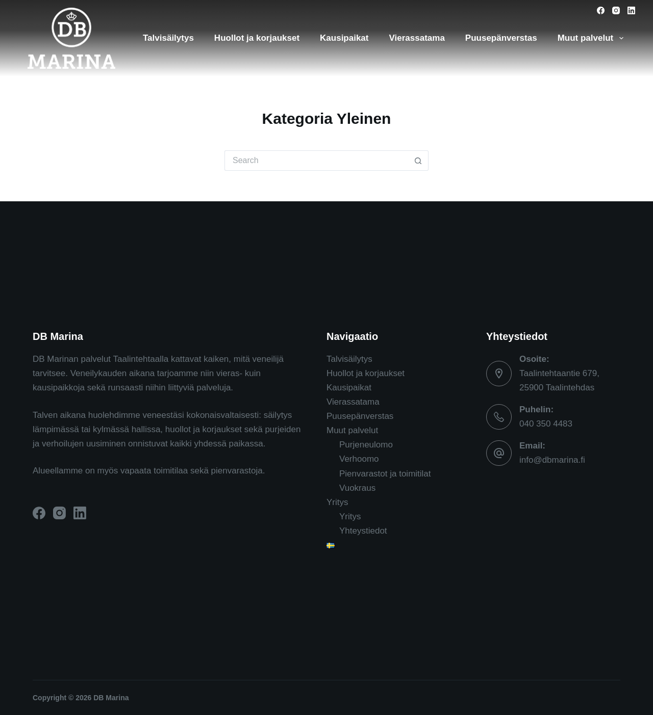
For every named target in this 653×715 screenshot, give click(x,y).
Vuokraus (357, 488)
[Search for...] (316, 160)
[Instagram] (616, 10)
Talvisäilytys (168, 38)
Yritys (337, 502)
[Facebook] (601, 10)
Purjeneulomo (366, 444)
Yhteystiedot (363, 531)
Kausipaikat (344, 38)
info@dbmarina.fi (552, 460)
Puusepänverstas (501, 38)
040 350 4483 (545, 424)
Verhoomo (359, 459)
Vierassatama (417, 38)
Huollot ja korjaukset (256, 38)
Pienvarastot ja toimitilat (385, 474)
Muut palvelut (592, 38)
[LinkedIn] (631, 10)
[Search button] (418, 160)
